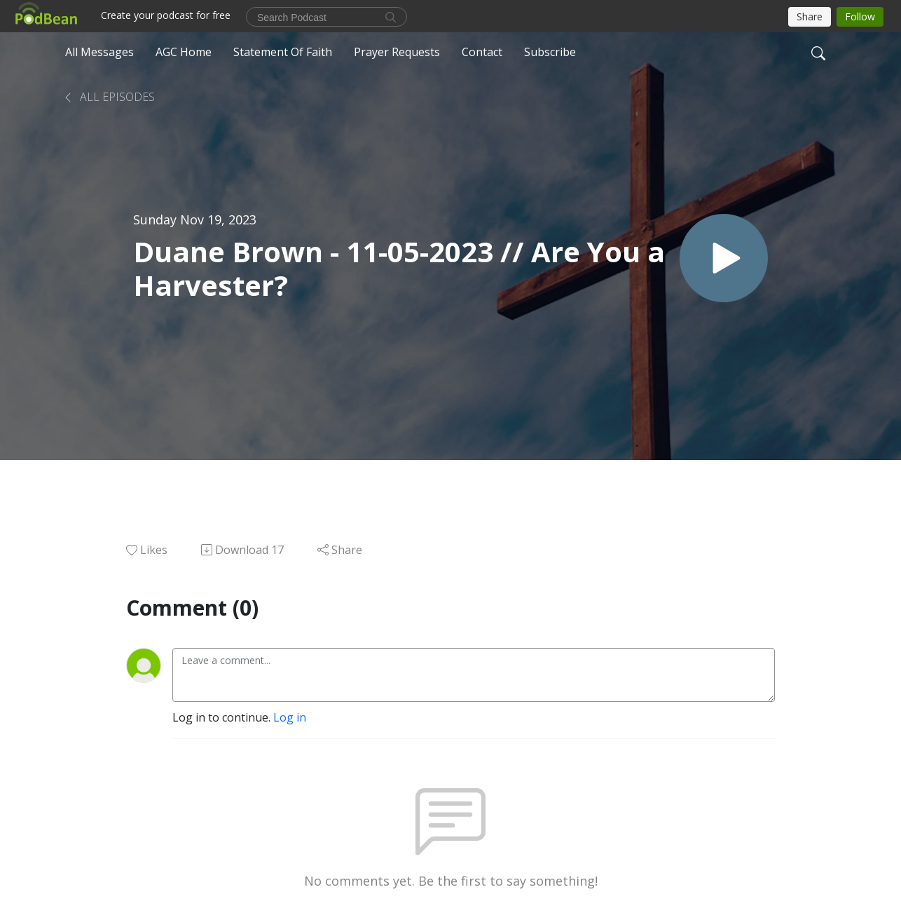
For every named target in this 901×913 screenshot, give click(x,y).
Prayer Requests (397, 52)
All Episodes (108, 96)
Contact (482, 52)
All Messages (99, 52)
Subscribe (550, 52)
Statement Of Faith (282, 52)
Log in (289, 717)
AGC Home (184, 52)
